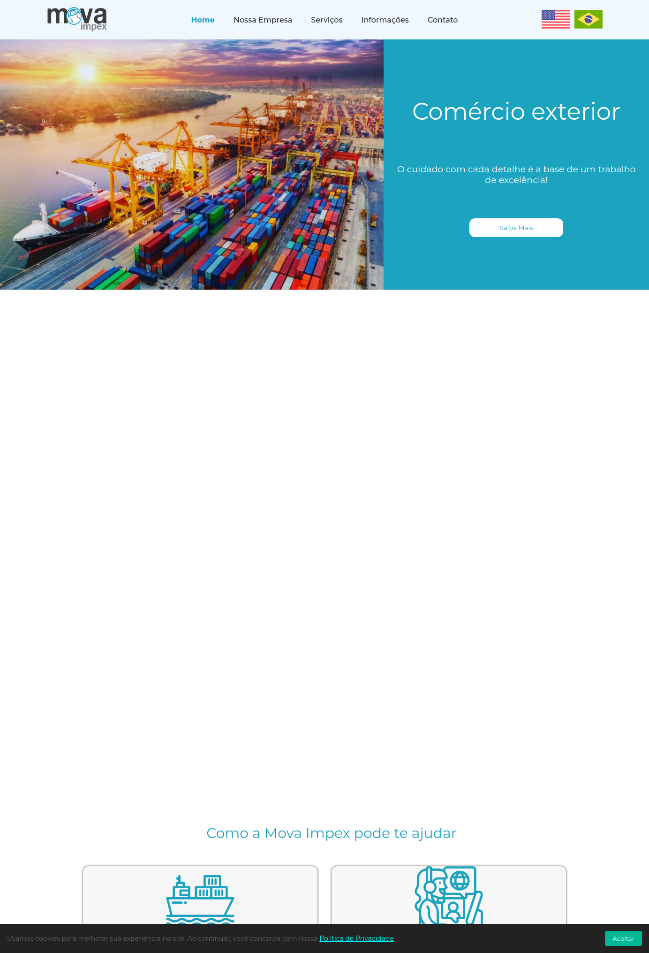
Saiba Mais (516, 227)
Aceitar (623, 938)
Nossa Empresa (263, 19)
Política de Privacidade (356, 938)
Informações (384, 19)
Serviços (326, 19)
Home (203, 19)
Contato (443, 19)
